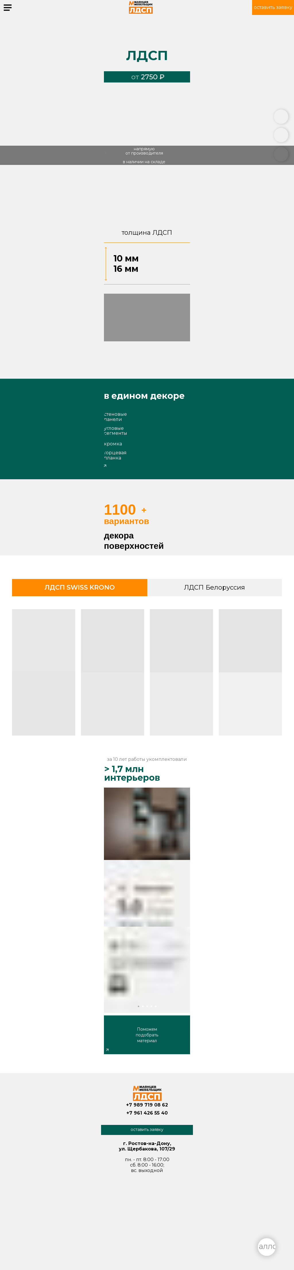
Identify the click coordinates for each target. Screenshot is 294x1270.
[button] (273, 7)
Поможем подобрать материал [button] (147, 1035)
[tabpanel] (147, 674)
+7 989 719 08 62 (147, 1105)
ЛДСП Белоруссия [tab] (214, 587)
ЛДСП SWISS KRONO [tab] (80, 587)
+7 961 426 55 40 (147, 1113)
